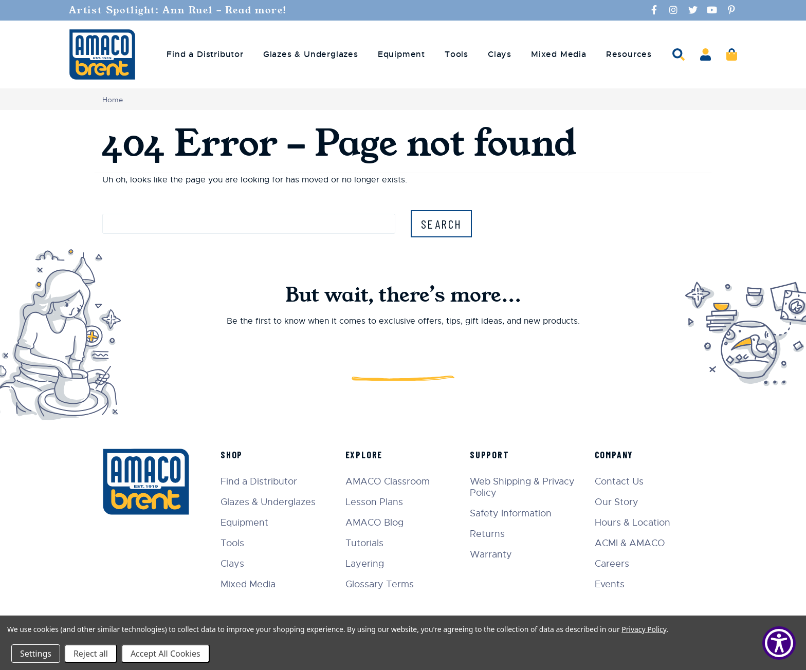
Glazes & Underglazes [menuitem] (310, 54)
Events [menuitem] (610, 584)
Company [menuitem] (614, 454)
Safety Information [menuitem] (511, 513)
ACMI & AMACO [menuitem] (630, 543)
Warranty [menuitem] (491, 554)
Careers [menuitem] (612, 563)
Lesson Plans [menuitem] (374, 502)
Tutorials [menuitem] (364, 543)
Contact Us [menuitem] (619, 481)
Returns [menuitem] (487, 533)
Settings (35, 653)
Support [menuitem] (489, 454)
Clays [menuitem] (499, 54)
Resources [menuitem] (629, 54)
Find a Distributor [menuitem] (205, 54)
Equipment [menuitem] (401, 54)
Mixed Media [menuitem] (559, 54)
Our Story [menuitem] (616, 502)
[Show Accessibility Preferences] (779, 643)
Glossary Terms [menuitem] (379, 584)
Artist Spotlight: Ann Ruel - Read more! (180, 10)
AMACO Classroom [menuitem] (387, 481)
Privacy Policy (643, 629)
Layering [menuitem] (364, 563)
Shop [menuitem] (232, 454)
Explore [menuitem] (364, 454)
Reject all (91, 653)
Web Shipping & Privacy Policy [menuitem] (522, 487)
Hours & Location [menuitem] (632, 522)
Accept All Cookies (165, 653)
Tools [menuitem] (456, 54)
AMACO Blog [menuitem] (374, 522)
